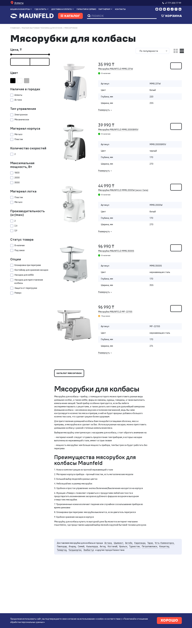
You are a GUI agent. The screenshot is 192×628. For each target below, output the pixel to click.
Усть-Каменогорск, (67, 570)
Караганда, (146, 566)
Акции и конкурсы (20, 9)
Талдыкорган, (107, 573)
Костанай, (138, 570)
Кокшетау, (80, 573)
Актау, (127, 570)
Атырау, (96, 570)
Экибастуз (122, 573)
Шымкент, (123, 566)
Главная (15, 28)
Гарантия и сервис (86, 9)
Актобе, (134, 566)
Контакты (120, 9)
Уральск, (149, 570)
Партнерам (104, 9)
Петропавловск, (65, 573)
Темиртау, (93, 573)
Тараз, (156, 566)
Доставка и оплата (61, 9)
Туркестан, (161, 570)
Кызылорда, (116, 570)
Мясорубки (70, 28)
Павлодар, (84, 570)
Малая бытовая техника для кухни (42, 28)
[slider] (11, 55)
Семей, (105, 570)
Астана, (112, 566)
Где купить (40, 9)
